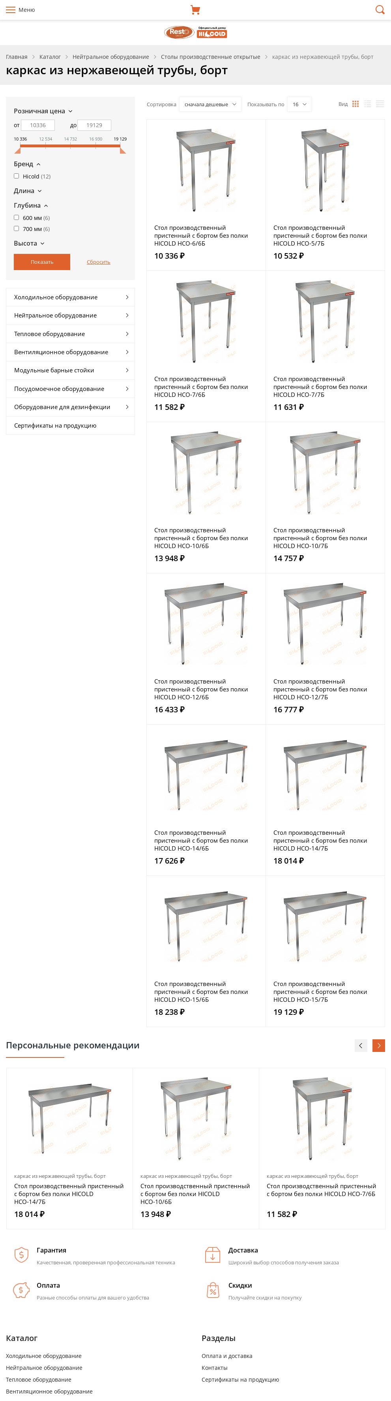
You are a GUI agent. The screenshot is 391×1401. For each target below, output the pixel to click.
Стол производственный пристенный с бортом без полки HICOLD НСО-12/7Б (320, 689)
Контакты (215, 1367)
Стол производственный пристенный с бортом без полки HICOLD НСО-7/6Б (201, 386)
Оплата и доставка (227, 1356)
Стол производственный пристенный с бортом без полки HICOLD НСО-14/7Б (320, 840)
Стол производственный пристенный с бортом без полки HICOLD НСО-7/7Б (320, 386)
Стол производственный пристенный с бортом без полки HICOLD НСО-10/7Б (320, 538)
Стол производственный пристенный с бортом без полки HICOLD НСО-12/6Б (201, 689)
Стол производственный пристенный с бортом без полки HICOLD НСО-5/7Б (320, 235)
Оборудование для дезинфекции (62, 407)
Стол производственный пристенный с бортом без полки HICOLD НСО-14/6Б (201, 840)
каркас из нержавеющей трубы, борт (60, 1175)
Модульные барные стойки (54, 370)
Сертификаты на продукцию (55, 425)
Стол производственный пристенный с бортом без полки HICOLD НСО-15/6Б (201, 991)
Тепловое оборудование (49, 334)
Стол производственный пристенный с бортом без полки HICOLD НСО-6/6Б (201, 235)
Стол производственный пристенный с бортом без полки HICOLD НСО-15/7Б (320, 991)
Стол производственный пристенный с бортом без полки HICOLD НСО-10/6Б (201, 538)
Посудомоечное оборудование (59, 389)
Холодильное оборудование (55, 297)
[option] (70, 1148)
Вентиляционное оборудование (61, 352)
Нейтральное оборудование (55, 315)
